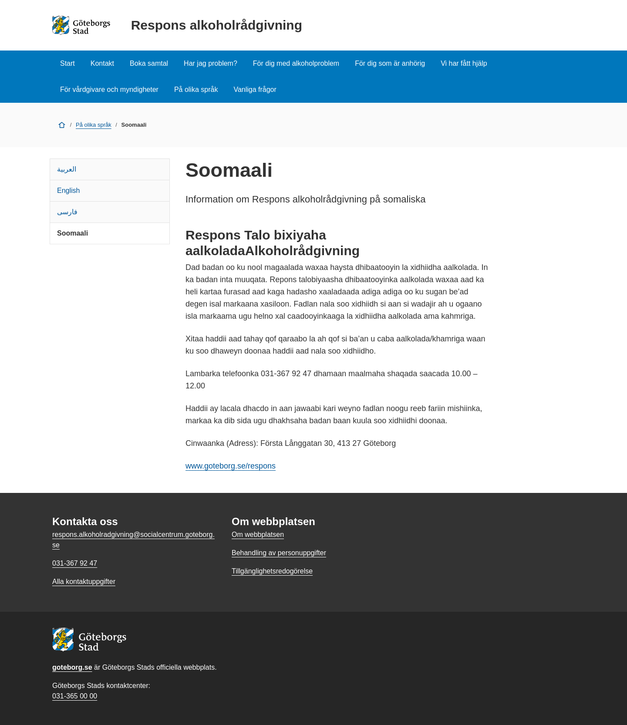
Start (67, 63)
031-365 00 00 (74, 696)
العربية (66, 169)
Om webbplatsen (258, 534)
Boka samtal (149, 63)
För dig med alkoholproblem (296, 63)
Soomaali (72, 233)
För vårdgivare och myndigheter (109, 89)
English (68, 190)
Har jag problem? (210, 63)
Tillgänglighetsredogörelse (272, 571)
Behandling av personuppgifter (279, 552)
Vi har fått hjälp (464, 63)
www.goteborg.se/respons (230, 466)
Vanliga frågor (254, 89)
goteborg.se (72, 667)
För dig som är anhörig (390, 63)
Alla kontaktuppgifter (83, 581)
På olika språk (196, 89)
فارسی (67, 212)
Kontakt (102, 63)
